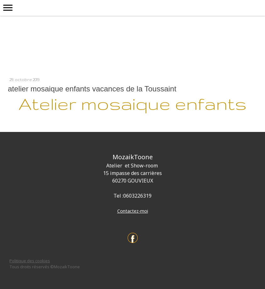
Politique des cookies (29, 261)
